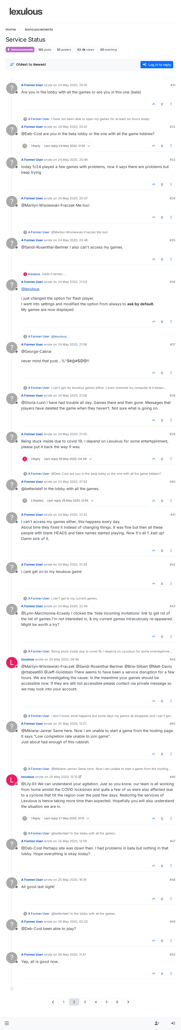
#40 (172, 481)
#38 (172, 395)
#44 (172, 659)
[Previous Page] (53, 1002)
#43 (172, 606)
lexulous (34, 274)
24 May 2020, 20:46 (73, 159)
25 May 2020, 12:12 (63, 777)
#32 (172, 127)
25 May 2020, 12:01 (72, 723)
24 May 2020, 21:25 (72, 434)
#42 (172, 564)
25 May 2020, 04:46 (64, 659)
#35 (172, 240)
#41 (172, 514)
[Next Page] (128, 1002)
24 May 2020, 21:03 (72, 282)
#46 (172, 777)
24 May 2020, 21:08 (72, 395)
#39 (172, 434)
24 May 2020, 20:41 (72, 85)
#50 (172, 954)
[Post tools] (171, 104)
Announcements (20, 49)
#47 (172, 841)
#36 (172, 282)
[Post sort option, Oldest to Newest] (28, 64)
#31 (172, 85)
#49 (172, 921)
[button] (7, 1023)
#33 (172, 159)
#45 (172, 723)
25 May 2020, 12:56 (72, 841)
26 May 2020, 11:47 (72, 954)
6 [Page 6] (117, 1002)
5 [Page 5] (106, 1002)
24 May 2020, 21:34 (72, 564)
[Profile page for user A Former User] (11, 88)
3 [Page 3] (85, 1002)
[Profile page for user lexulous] (11, 662)
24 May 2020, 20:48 (73, 240)
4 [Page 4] (96, 1002)
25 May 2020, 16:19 (72, 879)
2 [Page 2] (74, 1002)
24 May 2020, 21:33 (72, 481)
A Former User (32, 85)
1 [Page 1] (63, 1002)
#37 (172, 344)
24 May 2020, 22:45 (73, 606)
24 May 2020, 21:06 (72, 344)
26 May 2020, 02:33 (73, 921)
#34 (172, 198)
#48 (172, 879)
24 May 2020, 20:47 (72, 198)
